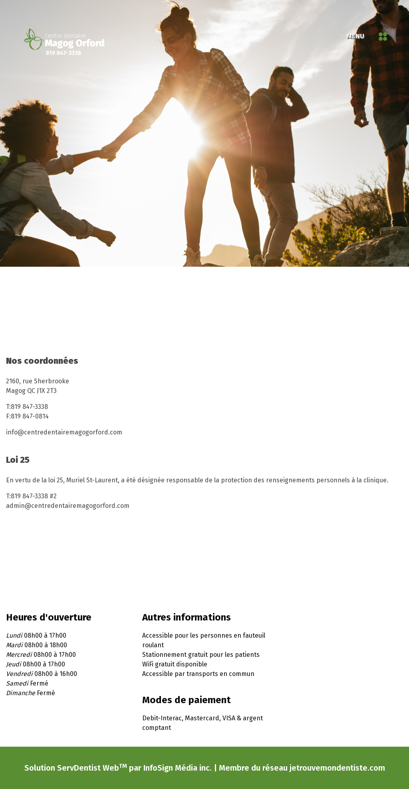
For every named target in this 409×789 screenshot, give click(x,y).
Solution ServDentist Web (75, 771)
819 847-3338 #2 (34, 496)
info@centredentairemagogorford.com (64, 432)
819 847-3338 (29, 406)
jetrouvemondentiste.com (337, 771)
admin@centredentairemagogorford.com (67, 505)
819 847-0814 (30, 416)
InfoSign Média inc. (177, 771)
